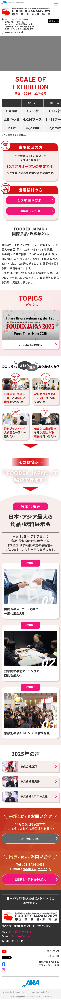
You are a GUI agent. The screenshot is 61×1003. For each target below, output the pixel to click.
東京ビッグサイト (14, 32)
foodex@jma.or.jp (37, 869)
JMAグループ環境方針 (40, 992)
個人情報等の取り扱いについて (15, 992)
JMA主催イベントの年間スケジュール (49, 963)
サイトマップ (53, 951)
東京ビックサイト (21, 931)
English (53, 20)
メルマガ (53, 956)
